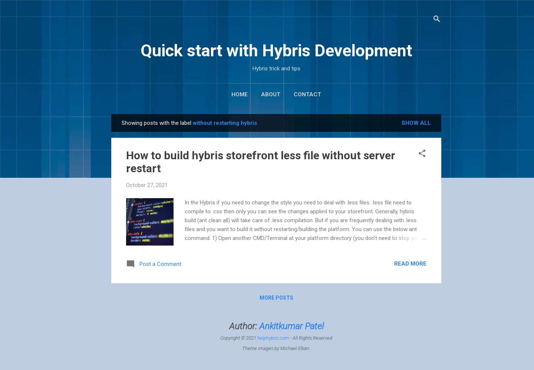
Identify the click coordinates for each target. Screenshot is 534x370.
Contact (307, 94)
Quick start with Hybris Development (276, 50)
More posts (276, 298)
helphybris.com (273, 338)
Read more (410, 263)
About (270, 94)
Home (239, 94)
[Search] (436, 20)
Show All (416, 123)
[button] (422, 154)
